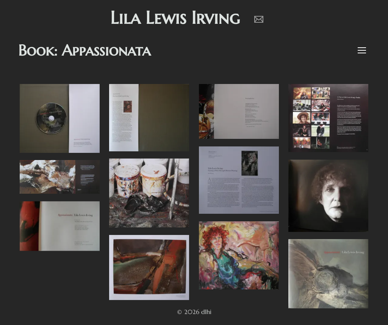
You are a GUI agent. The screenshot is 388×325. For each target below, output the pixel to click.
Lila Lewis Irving (175, 17)
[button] (361, 51)
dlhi (206, 312)
